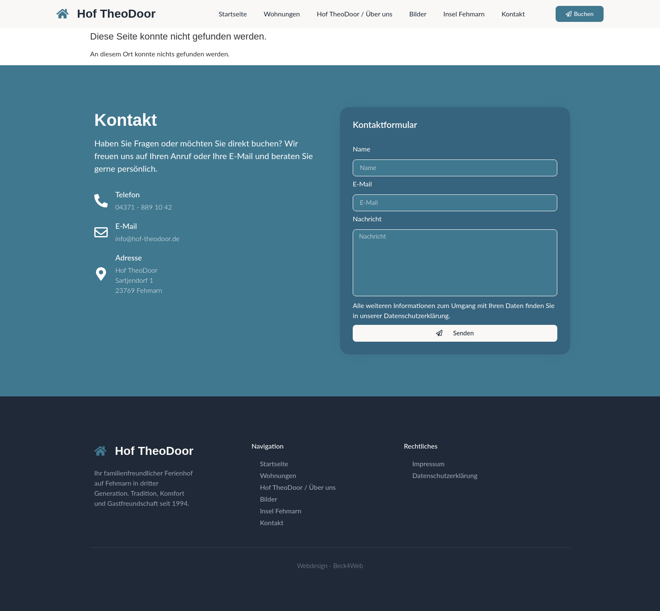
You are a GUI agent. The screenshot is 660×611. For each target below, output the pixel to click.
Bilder (417, 14)
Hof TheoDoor (116, 13)
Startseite (233, 14)
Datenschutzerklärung (444, 475)
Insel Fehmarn (463, 14)
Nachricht (367, 219)
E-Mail (126, 226)
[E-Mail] (101, 232)
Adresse (128, 257)
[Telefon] (101, 200)
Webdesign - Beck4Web (330, 565)
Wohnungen (281, 14)
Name (361, 149)
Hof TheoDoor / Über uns (354, 14)
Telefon (127, 194)
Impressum (428, 464)
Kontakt (512, 14)
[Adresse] (101, 274)
